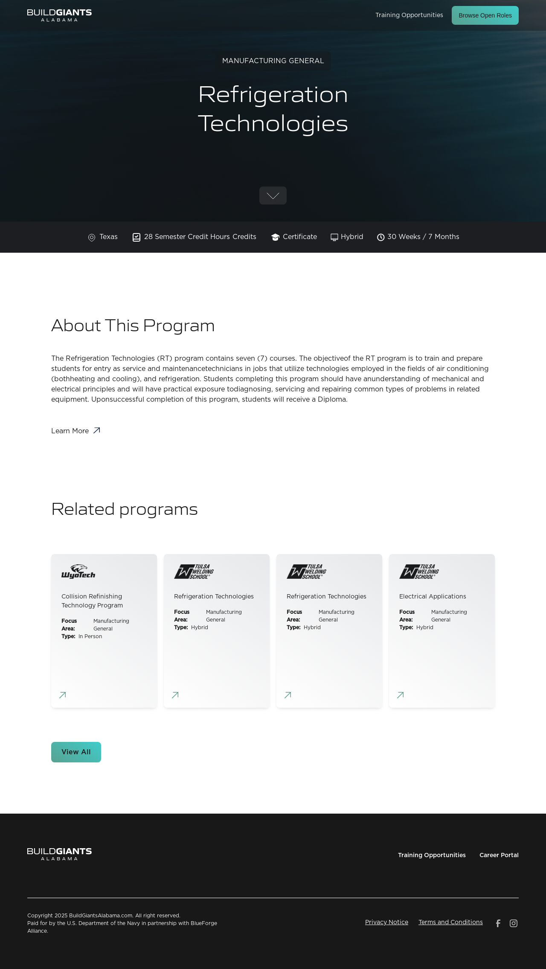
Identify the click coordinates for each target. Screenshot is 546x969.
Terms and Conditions (450, 922)
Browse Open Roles (485, 15)
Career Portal (499, 855)
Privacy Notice (386, 922)
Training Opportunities (409, 15)
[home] (59, 15)
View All (76, 752)
